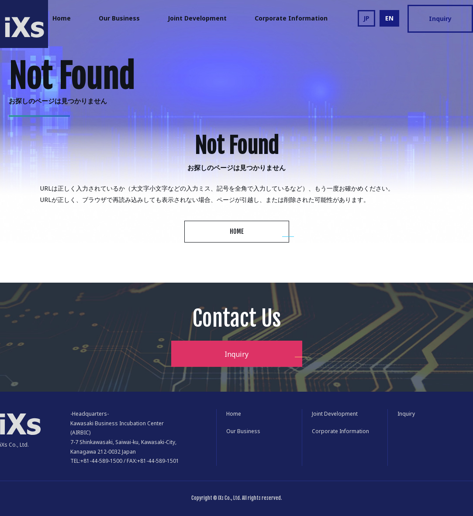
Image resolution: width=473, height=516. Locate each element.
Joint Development (197, 18)
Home (61, 18)
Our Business (119, 18)
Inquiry (440, 18)
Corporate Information (291, 18)
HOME (237, 231)
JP (366, 18)
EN (389, 18)
